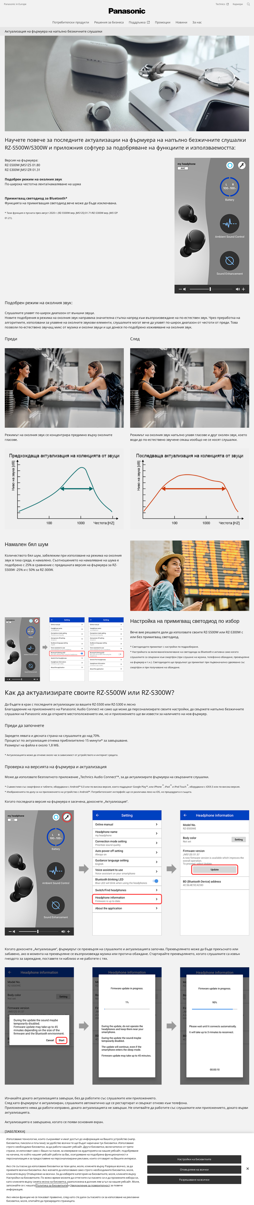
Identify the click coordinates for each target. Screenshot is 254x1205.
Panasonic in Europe (15, 4)
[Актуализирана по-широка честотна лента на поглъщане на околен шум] (189, 488)
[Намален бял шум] (189, 576)
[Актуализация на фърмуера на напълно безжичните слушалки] (127, 83)
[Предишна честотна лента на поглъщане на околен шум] (64, 488)
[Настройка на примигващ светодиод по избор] (64, 649)
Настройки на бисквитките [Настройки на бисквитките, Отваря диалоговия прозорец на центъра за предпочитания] (194, 1159)
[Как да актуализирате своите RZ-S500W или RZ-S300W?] (127, 873)
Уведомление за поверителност (90, 1185)
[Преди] (64, 388)
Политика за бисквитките (51, 1185)
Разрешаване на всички (194, 1180)
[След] (189, 388)
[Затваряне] (247, 1168)
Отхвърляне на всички (194, 1169)
